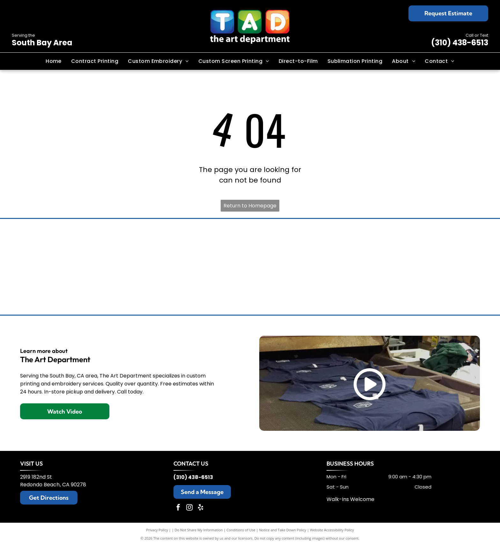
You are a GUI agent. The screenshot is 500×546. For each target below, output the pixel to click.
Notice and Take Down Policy (282, 529)
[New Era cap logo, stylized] (250, 289)
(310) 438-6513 (459, 42)
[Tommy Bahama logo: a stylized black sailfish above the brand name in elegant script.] (52, 244)
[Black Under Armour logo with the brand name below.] (52, 289)
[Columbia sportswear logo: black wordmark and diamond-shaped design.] (349, 244)
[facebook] (178, 508)
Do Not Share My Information (199, 529)
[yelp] (200, 508)
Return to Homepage (250, 205)
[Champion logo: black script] (250, 244)
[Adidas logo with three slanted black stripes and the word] (447, 289)
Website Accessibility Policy (332, 529)
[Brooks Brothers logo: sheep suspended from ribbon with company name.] (151, 244)
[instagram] (189, 508)
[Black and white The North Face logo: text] (349, 289)
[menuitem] (53, 61)
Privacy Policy (157, 529)
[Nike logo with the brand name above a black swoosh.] (151, 289)
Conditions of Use (240, 529)
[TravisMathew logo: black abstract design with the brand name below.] (447, 244)
